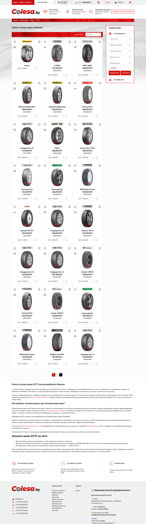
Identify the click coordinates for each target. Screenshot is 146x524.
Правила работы (57, 493)
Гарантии (55, 495)
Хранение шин (57, 504)
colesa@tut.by (19, 499)
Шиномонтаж (56, 502)
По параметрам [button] (117, 34)
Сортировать (79, 35)
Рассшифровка (57, 508)
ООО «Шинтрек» (92, 426)
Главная (15, 20)
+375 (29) (21, 502)
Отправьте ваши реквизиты (122, 12)
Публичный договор (59, 506)
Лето (32, 20)
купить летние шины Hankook (56, 411)
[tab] (120, 34)
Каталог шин (24, 20)
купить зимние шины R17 (31, 426)
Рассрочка (55, 497)
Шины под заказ (57, 499)
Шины (78, 491)
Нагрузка (55, 510)
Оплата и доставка (58, 491)
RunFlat (113, 68)
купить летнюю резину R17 (40, 398)
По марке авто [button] (116, 80)
